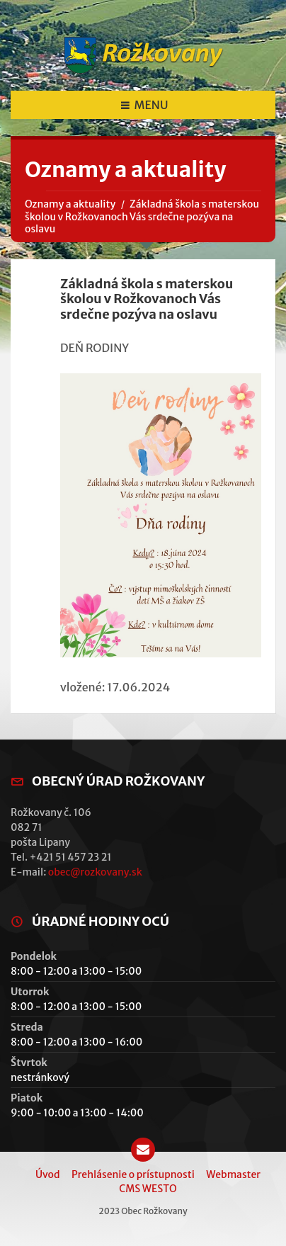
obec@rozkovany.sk (95, 872)
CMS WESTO (147, 1188)
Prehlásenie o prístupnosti (133, 1174)
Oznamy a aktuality (70, 204)
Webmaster (233, 1174)
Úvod (47, 1174)
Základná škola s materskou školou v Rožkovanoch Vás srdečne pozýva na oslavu (142, 216)
